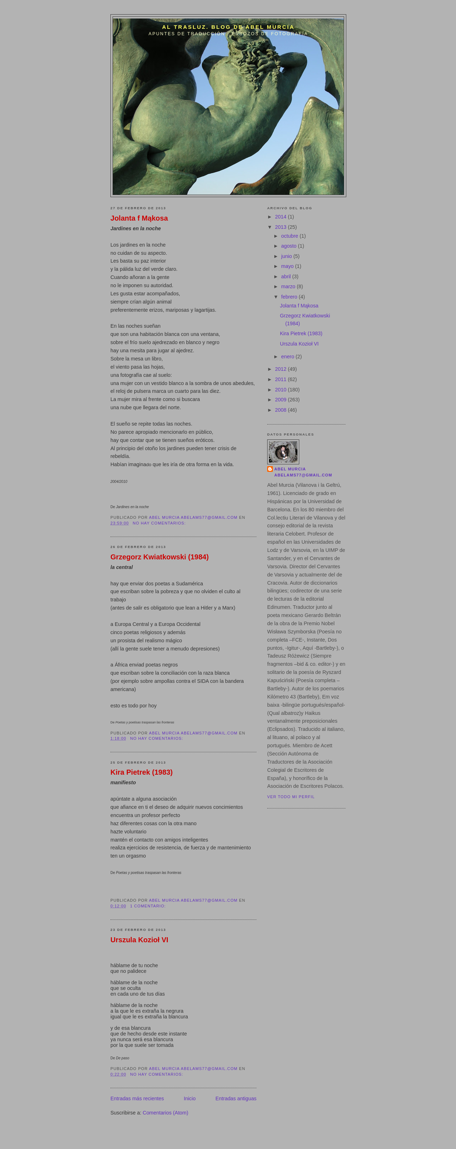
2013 (281, 227)
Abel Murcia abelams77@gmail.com (303, 472)
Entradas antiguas (236, 1098)
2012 (281, 369)
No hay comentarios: (160, 523)
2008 (281, 410)
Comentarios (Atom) (165, 1113)
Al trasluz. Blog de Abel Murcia (228, 27)
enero (288, 356)
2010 (281, 389)
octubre (290, 236)
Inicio (190, 1098)
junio (287, 256)
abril (286, 276)
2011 (281, 379)
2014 (281, 217)
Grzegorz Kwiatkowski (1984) (159, 557)
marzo (289, 286)
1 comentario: (148, 906)
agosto (289, 246)
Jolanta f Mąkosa (139, 218)
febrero (290, 297)
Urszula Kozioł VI (139, 940)
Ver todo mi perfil (291, 797)
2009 (281, 399)
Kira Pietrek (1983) (141, 772)
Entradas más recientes (137, 1098)
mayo (288, 266)
